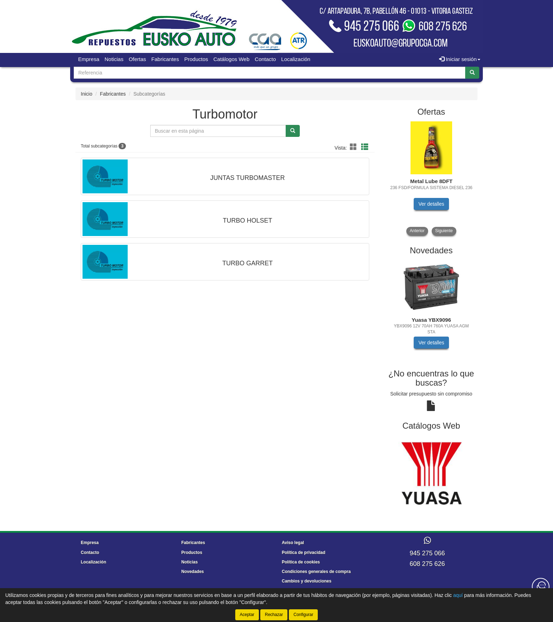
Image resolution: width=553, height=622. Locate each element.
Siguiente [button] (444, 230)
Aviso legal (293, 542)
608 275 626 (427, 563)
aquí (458, 595)
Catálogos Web (231, 59)
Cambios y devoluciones (307, 581)
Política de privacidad (303, 552)
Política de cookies (301, 562)
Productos (196, 59)
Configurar (303, 614)
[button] (354, 147)
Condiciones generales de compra (316, 571)
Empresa (88, 59)
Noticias (114, 59)
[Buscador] (270, 73)
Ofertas (137, 59)
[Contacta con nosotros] (540, 587)
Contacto (265, 59)
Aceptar (247, 614)
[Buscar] (472, 73)
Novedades (192, 571)
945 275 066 (427, 553)
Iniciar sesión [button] (459, 59)
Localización (295, 59)
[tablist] (431, 178)
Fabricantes (165, 59)
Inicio (86, 94)
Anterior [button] (417, 230)
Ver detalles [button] (431, 204)
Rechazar (274, 614)
